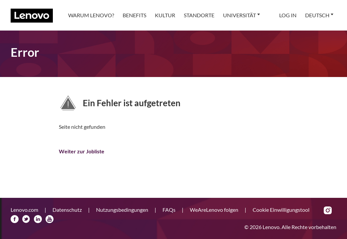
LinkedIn (38, 219)
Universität (239, 15)
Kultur (165, 15)
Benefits (134, 15)
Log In (287, 15)
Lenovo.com (25, 209)
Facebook (15, 219)
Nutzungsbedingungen (122, 209)
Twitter (26, 219)
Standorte (199, 15)
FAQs (169, 209)
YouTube (50, 219)
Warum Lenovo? (91, 15)
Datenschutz (68, 209)
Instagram (328, 210)
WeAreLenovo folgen (214, 209)
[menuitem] (91, 15)
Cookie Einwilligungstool (281, 209)
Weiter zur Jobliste (81, 151)
